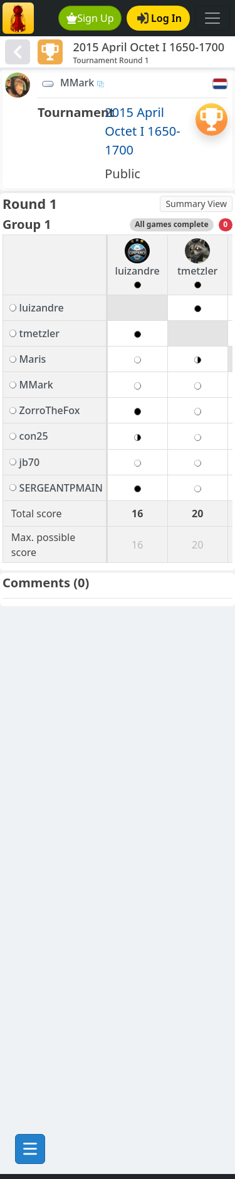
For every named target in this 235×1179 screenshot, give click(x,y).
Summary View (196, 204)
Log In (159, 18)
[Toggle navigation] (212, 18)
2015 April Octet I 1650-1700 (142, 131)
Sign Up (90, 18)
